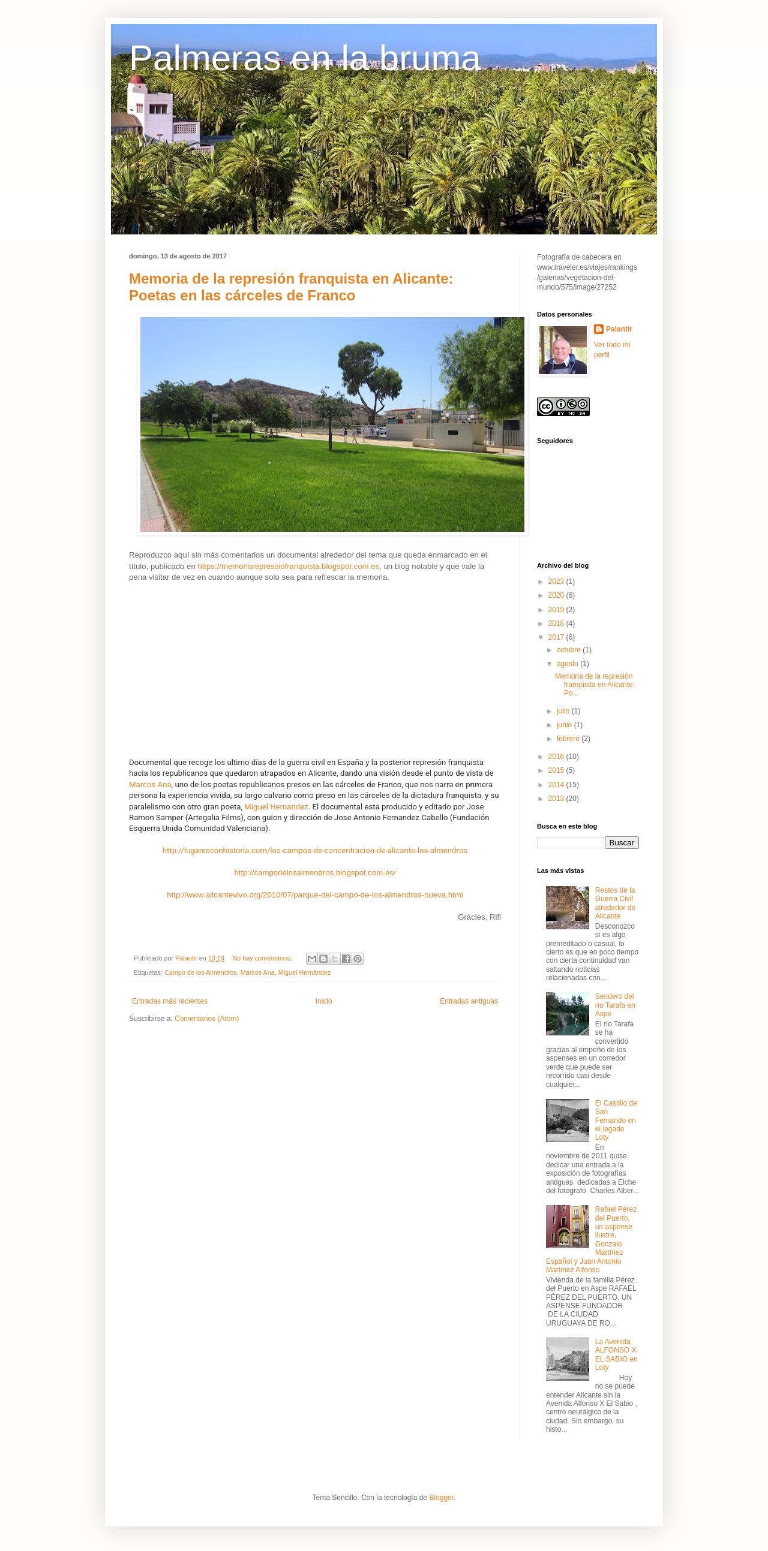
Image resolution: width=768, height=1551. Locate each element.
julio (564, 711)
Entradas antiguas (469, 1001)
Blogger (441, 1497)
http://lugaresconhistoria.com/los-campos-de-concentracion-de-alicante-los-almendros (315, 850)
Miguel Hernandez (276, 806)
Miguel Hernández (304, 972)
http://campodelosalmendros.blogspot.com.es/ (314, 872)
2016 (557, 756)
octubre (570, 650)
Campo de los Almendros (200, 972)
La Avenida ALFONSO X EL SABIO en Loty (616, 1355)
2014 (557, 785)
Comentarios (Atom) (207, 1018)
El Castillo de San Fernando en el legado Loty (616, 1120)
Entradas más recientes (170, 1001)
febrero (569, 738)
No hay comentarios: (262, 958)
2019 (557, 610)
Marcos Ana (150, 784)
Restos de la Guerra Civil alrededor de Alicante (615, 903)
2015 (557, 770)
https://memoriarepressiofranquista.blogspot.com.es (288, 566)
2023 (557, 581)
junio (565, 725)
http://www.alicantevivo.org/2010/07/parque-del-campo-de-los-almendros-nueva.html (315, 894)
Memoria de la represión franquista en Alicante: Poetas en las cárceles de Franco (291, 286)
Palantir (619, 329)
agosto (568, 663)
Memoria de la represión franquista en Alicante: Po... (595, 685)
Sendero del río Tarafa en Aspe (615, 1005)
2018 (557, 623)
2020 (557, 595)
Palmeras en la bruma (305, 58)
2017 (557, 637)
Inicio (324, 1001)
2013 (557, 798)
